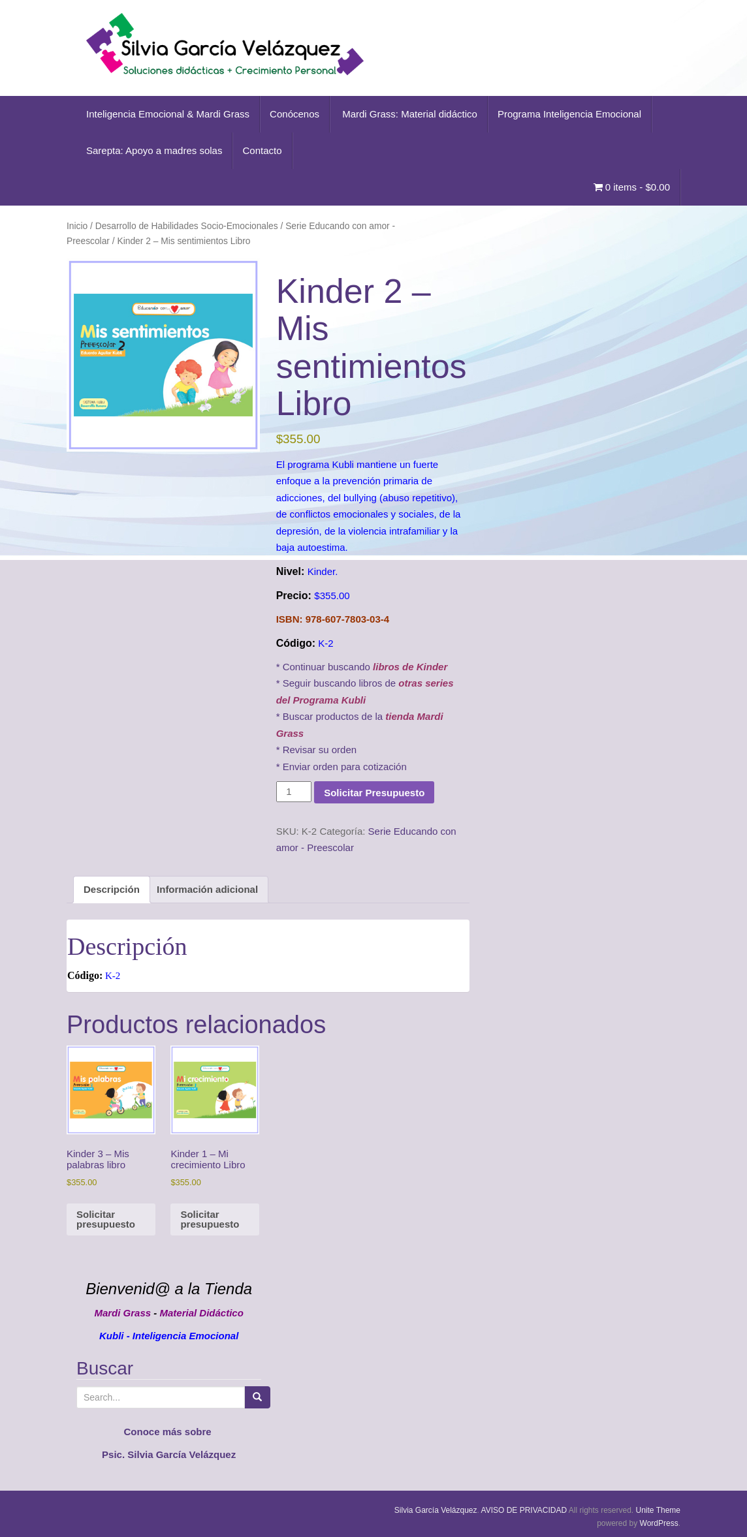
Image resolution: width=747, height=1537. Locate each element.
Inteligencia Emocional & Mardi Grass (167, 113)
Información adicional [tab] (207, 889)
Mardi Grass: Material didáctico (408, 113)
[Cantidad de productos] (293, 791)
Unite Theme (658, 1510)
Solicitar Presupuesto (374, 792)
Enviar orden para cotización (345, 766)
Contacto (261, 150)
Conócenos (294, 113)
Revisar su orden (320, 749)
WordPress (659, 1523)
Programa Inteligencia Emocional (569, 113)
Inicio (77, 226)
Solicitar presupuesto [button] (105, 1219)
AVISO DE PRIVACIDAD (524, 1510)
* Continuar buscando (362, 666)
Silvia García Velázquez (435, 1510)
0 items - (632, 187)
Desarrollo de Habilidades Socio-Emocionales (186, 226)
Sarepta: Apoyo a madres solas (154, 150)
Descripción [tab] (112, 889)
